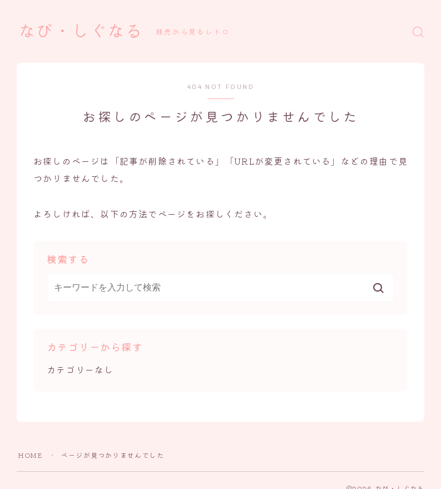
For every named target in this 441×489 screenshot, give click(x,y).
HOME (30, 455)
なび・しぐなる (80, 31)
